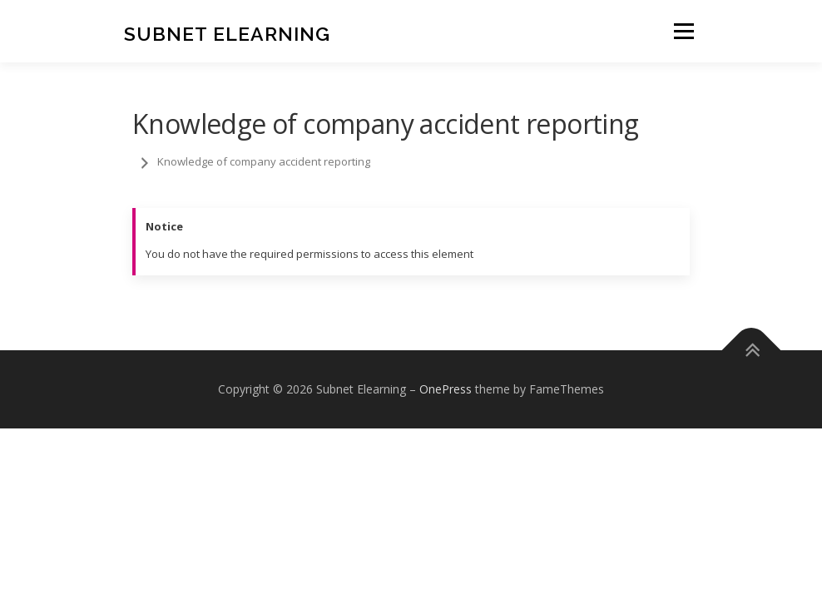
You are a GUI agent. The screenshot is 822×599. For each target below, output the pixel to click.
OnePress (445, 389)
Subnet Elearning (227, 33)
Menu (683, 30)
